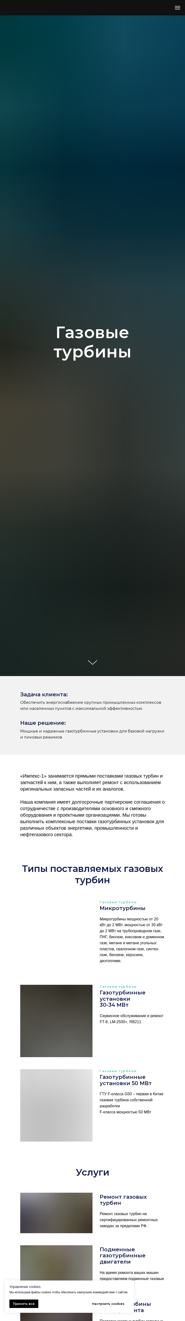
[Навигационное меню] (177, 7)
